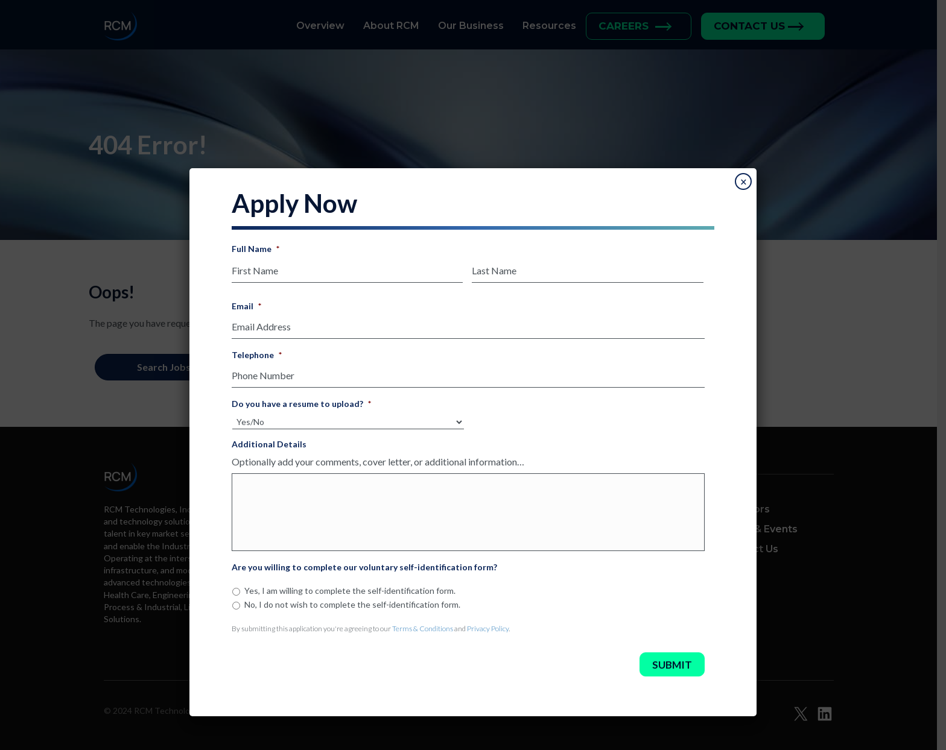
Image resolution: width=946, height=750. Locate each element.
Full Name (255, 249)
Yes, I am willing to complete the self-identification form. (350, 598)
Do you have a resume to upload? (301, 393)
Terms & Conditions (422, 635)
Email (246, 302)
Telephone (257, 347)
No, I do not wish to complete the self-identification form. (352, 612)
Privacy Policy (488, 635)
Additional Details (269, 432)
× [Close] (743, 182)
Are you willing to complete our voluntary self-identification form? (364, 574)
